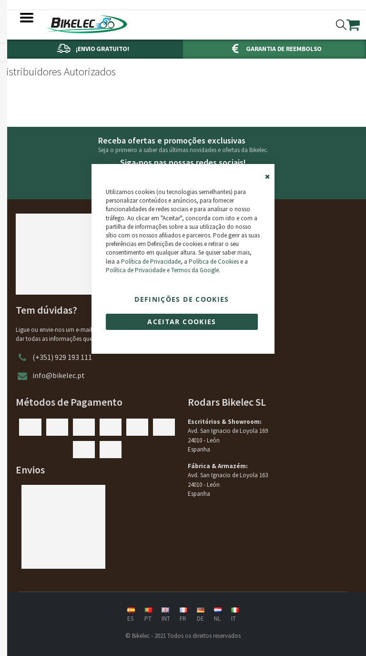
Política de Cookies (214, 261)
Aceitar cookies (181, 321)
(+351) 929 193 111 (62, 357)
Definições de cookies (181, 299)
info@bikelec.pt (58, 375)
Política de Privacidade (151, 261)
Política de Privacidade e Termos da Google (162, 270)
